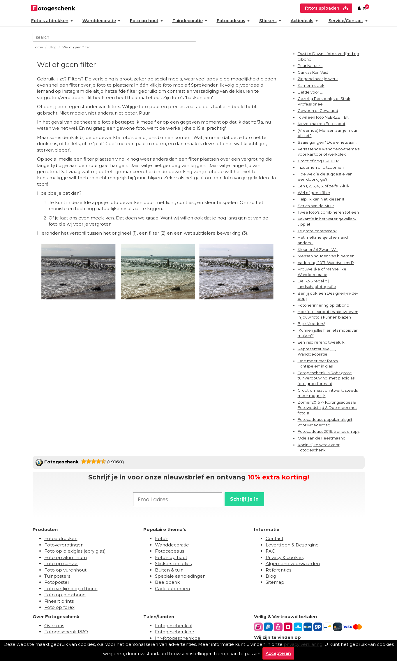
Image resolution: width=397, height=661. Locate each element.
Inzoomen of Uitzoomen (321, 167)
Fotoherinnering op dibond (323, 305)
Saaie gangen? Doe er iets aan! (327, 142)
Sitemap (275, 582)
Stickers (270, 20)
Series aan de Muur (316, 205)
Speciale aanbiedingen (180, 576)
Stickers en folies (173, 563)
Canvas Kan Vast (313, 72)
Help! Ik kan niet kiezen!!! (321, 199)
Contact (274, 538)
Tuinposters (57, 576)
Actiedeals (304, 20)
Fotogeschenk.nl (173, 625)
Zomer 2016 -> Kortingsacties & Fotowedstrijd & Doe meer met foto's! (327, 407)
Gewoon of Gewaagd (318, 110)
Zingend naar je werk (318, 78)
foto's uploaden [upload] (326, 8)
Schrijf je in (244, 499)
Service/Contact (348, 20)
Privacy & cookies (285, 557)
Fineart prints (59, 601)
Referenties (278, 570)
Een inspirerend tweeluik (321, 342)
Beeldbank (167, 582)
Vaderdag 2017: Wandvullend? (326, 262)
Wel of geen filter (314, 192)
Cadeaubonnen (172, 588)
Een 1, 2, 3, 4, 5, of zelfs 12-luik (324, 186)
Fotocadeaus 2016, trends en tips (328, 431)
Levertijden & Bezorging (292, 545)
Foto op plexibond (65, 594)
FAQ (271, 551)
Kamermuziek (311, 85)
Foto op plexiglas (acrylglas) (75, 551)
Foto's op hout (171, 557)
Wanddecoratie (101, 20)
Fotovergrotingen (64, 545)
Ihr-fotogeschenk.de (177, 638)
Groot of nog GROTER (318, 161)
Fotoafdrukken (60, 538)
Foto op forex (59, 607)
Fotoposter (56, 582)
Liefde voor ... (310, 92)
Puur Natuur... (310, 65)
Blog (271, 576)
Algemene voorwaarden (293, 563)
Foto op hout (146, 20)
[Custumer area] (359, 8)
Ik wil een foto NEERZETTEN (323, 117)
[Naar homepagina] (53, 7)
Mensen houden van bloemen (326, 256)
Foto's (161, 538)
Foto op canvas (61, 563)
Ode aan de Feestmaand (321, 438)
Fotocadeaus (233, 20)
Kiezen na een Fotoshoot (321, 123)
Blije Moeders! (311, 323)
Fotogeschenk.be (174, 631)
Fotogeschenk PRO (66, 631)
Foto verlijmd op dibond (71, 588)
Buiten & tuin (169, 570)
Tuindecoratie (189, 20)
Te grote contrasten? (317, 230)
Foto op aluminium (65, 557)
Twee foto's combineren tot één (328, 212)
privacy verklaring (303, 644)
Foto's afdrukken (52, 20)
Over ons (54, 625)
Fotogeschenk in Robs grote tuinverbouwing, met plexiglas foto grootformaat (326, 378)
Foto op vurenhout (65, 570)
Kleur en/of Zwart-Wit (318, 249)
